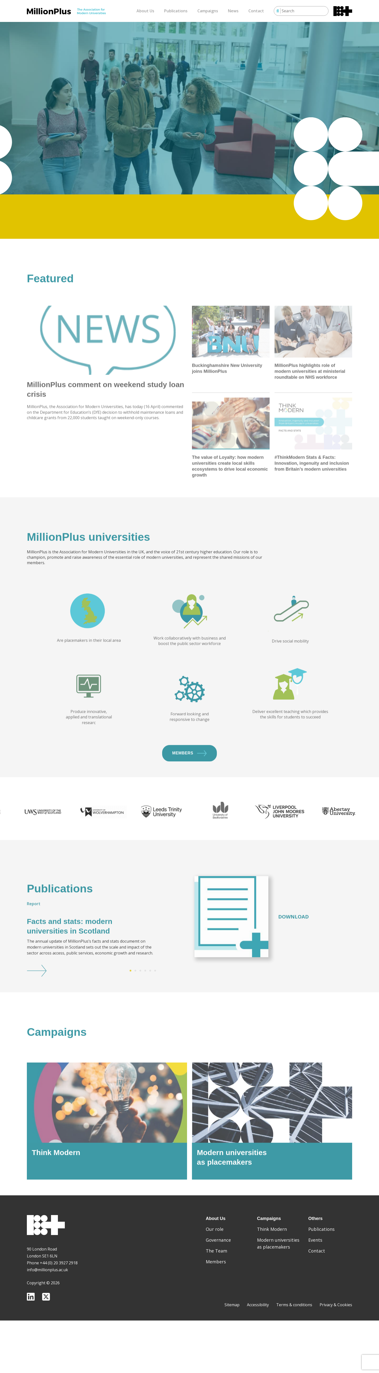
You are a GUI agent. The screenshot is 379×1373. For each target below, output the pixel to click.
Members (189, 776)
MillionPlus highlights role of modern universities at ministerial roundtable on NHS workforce (310, 417)
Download (293, 939)
